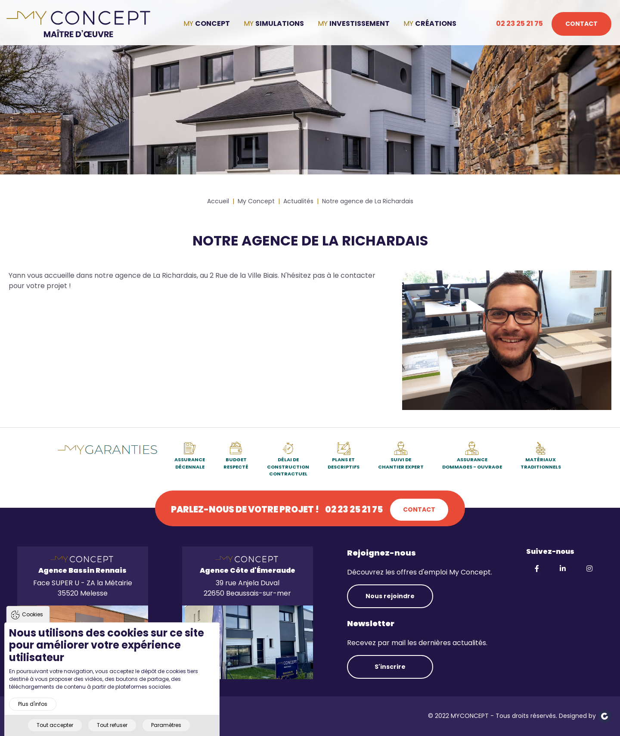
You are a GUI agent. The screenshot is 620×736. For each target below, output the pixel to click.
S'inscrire (390, 666)
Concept (212, 23)
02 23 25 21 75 (519, 23)
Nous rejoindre (390, 596)
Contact (581, 23)
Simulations (279, 23)
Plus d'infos (32, 713)
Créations (435, 23)
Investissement (359, 23)
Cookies (32, 623)
